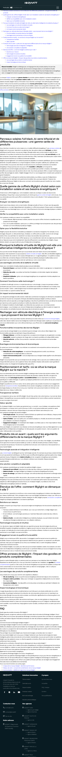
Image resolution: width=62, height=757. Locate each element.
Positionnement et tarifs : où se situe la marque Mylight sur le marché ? (23, 37)
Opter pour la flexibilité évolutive (15, 21)
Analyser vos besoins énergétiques (16, 17)
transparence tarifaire (11, 386)
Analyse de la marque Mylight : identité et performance (18, 666)
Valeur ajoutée (10, 41)
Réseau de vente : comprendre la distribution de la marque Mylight (22, 668)
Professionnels (18, 7)
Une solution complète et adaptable (16, 47)
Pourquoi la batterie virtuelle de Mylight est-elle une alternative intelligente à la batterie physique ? (31, 23)
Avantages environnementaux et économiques (19, 35)
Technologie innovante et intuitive (15, 54)
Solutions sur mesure (12, 52)
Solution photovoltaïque (29, 699)
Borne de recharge (27, 695)
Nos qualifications (47, 695)
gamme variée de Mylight (44, 195)
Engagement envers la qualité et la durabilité (19, 56)
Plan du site (8, 716)
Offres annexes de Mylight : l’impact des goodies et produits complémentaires (25, 58)
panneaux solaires (54, 148)
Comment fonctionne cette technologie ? (18, 27)
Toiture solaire (26, 679)
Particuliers (6, 7)
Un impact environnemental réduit (16, 29)
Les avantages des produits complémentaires (19, 60)
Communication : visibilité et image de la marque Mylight (19, 670)
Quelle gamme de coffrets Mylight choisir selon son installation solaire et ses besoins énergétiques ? (31, 15)
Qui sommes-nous (47, 679)
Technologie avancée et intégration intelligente (19, 45)
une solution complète (53, 497)
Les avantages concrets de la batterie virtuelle (19, 25)
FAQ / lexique (45, 687)
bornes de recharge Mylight (51, 318)
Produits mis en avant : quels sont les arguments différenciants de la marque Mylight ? (27, 43)
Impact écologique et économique (16, 62)
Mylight (8, 77)
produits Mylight (6, 453)
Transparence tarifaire (12, 39)
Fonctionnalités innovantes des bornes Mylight (19, 33)
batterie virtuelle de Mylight (33, 254)
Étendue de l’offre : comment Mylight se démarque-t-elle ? (19, 49)
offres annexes (4, 90)
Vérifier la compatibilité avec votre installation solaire (21, 19)
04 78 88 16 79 (9, 708)
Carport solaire (26, 687)
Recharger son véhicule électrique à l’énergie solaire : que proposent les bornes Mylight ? (28, 31)
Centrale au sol (26, 683)
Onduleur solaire (27, 691)
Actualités (44, 683)
